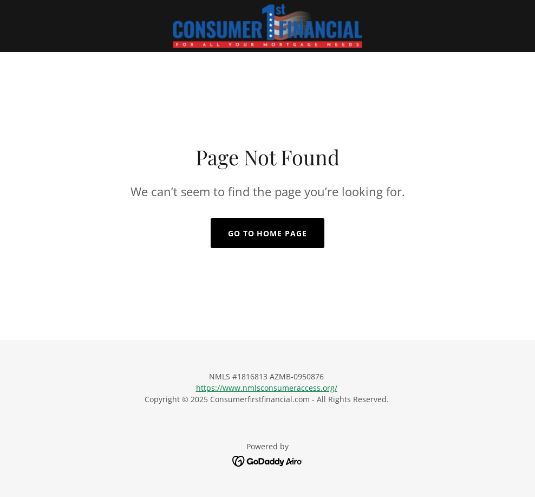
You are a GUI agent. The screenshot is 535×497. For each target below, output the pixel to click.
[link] (268, 26)
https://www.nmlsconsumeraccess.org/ (266, 388)
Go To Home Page (268, 233)
